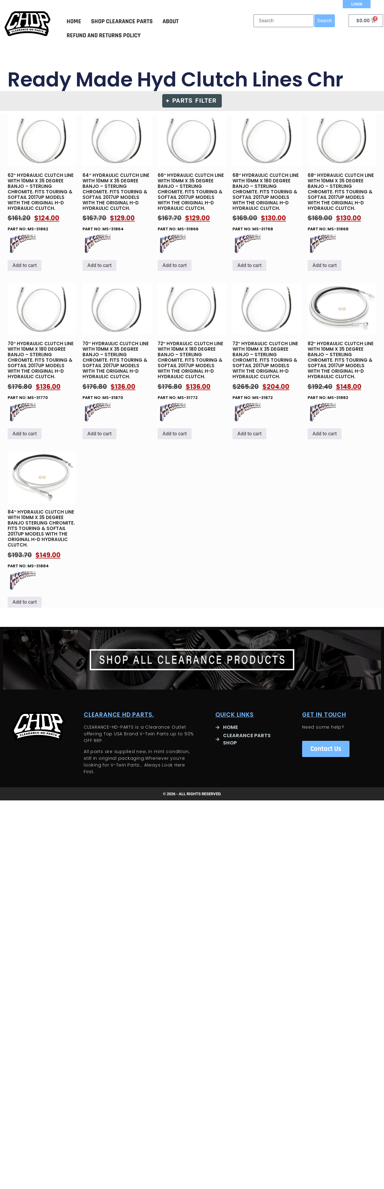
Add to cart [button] (25, 267)
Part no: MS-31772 (192, 343)
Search (324, 21)
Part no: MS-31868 (342, 175)
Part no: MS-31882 (342, 343)
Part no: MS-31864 (116, 175)
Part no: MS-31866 (192, 175)
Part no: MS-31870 (116, 343)
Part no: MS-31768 (266, 175)
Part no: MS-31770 (42, 343)
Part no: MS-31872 (266, 343)
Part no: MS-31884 (42, 512)
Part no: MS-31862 (42, 175)
